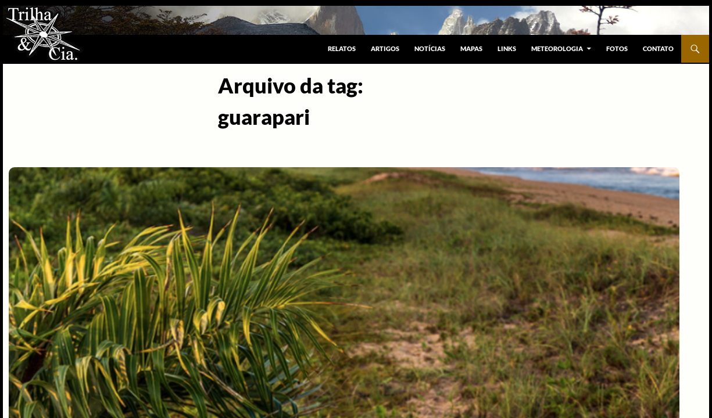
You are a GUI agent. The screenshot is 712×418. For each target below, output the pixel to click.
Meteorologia (557, 48)
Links (507, 48)
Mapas (471, 48)
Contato (658, 48)
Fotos (617, 48)
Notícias (429, 48)
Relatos (342, 48)
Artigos (385, 48)
